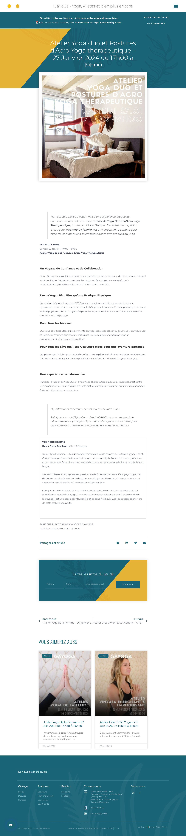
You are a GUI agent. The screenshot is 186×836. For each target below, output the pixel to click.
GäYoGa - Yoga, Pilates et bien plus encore (93, 6)
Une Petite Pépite (159, 827)
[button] (11, 824)
